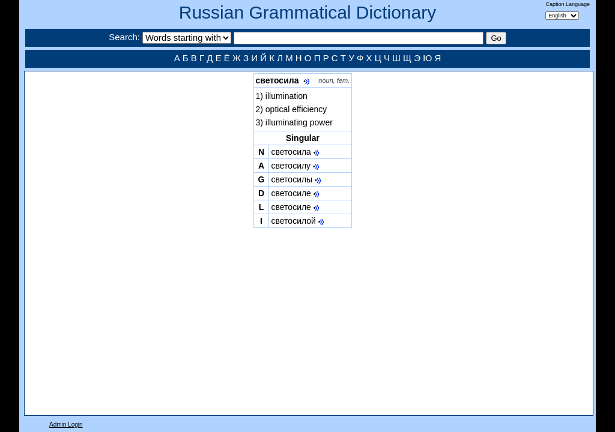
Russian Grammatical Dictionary (307, 12)
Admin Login (66, 424)
